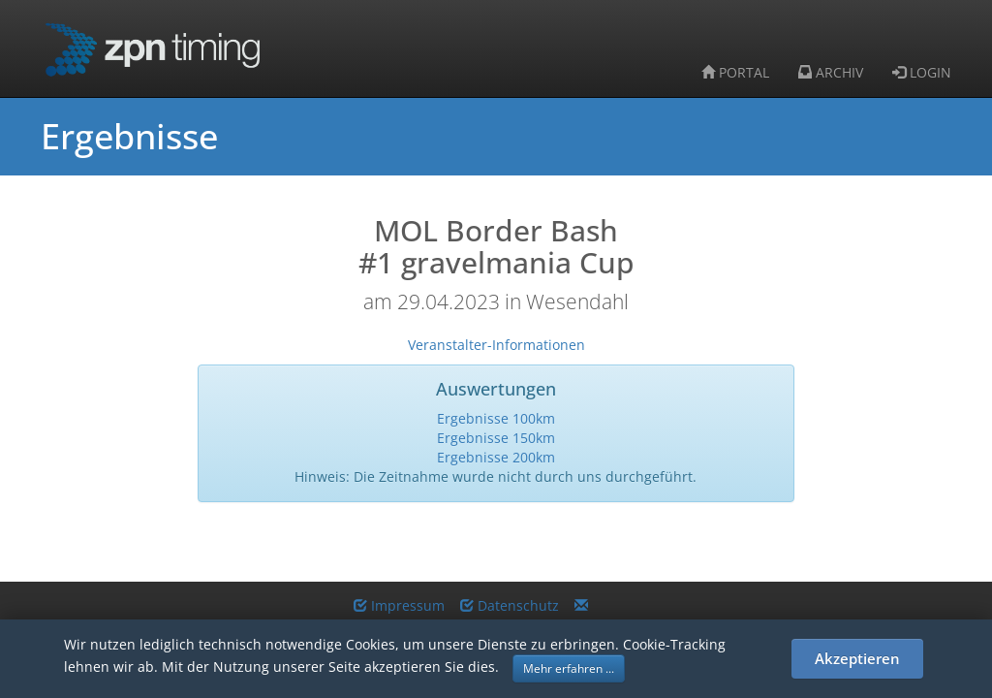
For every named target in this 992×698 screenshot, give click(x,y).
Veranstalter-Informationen (496, 344)
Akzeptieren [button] (857, 658)
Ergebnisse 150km (496, 437)
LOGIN (921, 72)
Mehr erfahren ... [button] (568, 668)
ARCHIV (830, 72)
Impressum (399, 605)
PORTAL (735, 72)
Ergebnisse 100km (496, 418)
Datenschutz (509, 605)
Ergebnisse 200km (496, 457)
